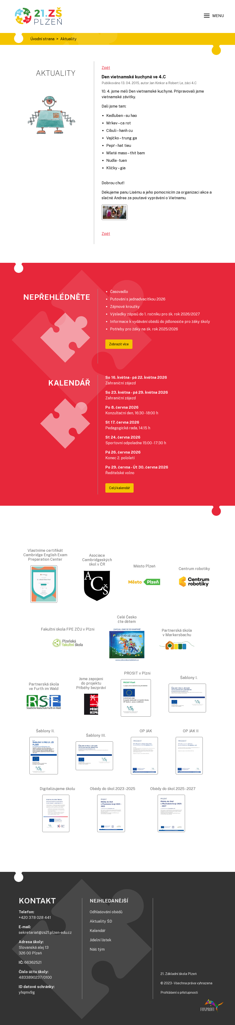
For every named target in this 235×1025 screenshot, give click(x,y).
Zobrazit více (119, 344)
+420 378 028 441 (35, 917)
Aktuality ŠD (101, 921)
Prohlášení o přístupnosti (179, 992)
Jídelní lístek (100, 940)
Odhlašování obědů (106, 912)
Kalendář (97, 930)
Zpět (106, 67)
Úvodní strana (42, 39)
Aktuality (68, 39)
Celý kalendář (119, 488)
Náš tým (97, 949)
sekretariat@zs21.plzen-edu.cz (45, 932)
